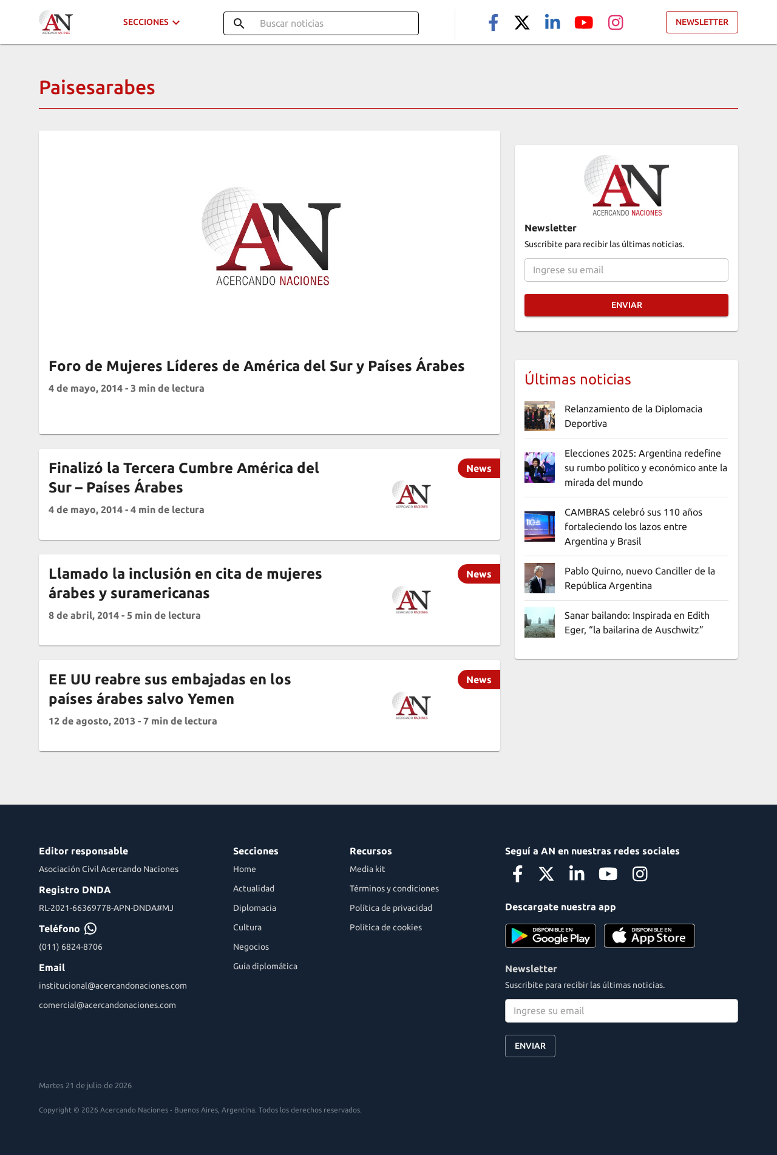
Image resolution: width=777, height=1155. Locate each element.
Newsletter (702, 22)
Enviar (626, 305)
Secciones (153, 22)
